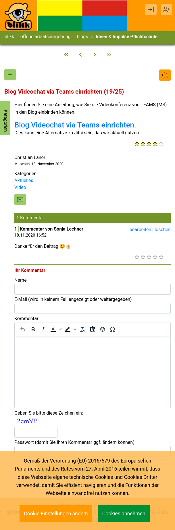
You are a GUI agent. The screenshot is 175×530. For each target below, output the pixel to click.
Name (20, 280)
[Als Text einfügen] (92, 329)
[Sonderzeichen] (113, 329)
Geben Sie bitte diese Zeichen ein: (48, 413)
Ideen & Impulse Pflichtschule (126, 36)
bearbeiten (140, 229)
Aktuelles (23, 180)
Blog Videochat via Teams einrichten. (75, 125)
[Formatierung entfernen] (82, 329)
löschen (163, 229)
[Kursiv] (43, 329)
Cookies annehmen (123, 514)
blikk (9, 36)
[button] (55, 329)
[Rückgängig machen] (23, 329)
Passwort (74, 442)
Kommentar (26, 318)
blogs (82, 36)
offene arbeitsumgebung (45, 36)
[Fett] (33, 329)
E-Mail (73, 299)
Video (20, 187)
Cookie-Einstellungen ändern (56, 514)
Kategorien (5, 121)
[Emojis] (102, 329)
